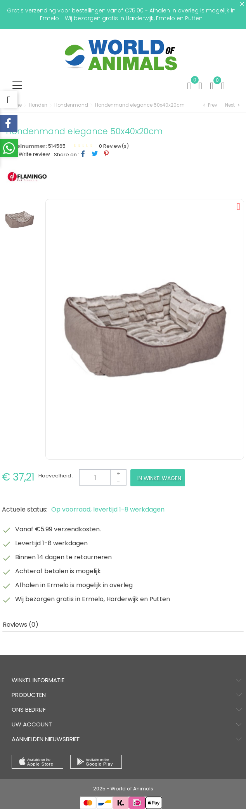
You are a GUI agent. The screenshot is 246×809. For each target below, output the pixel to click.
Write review (33, 154)
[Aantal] (103, 477)
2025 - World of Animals (123, 788)
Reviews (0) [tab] (20, 624)
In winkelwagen (159, 478)
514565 (57, 146)
